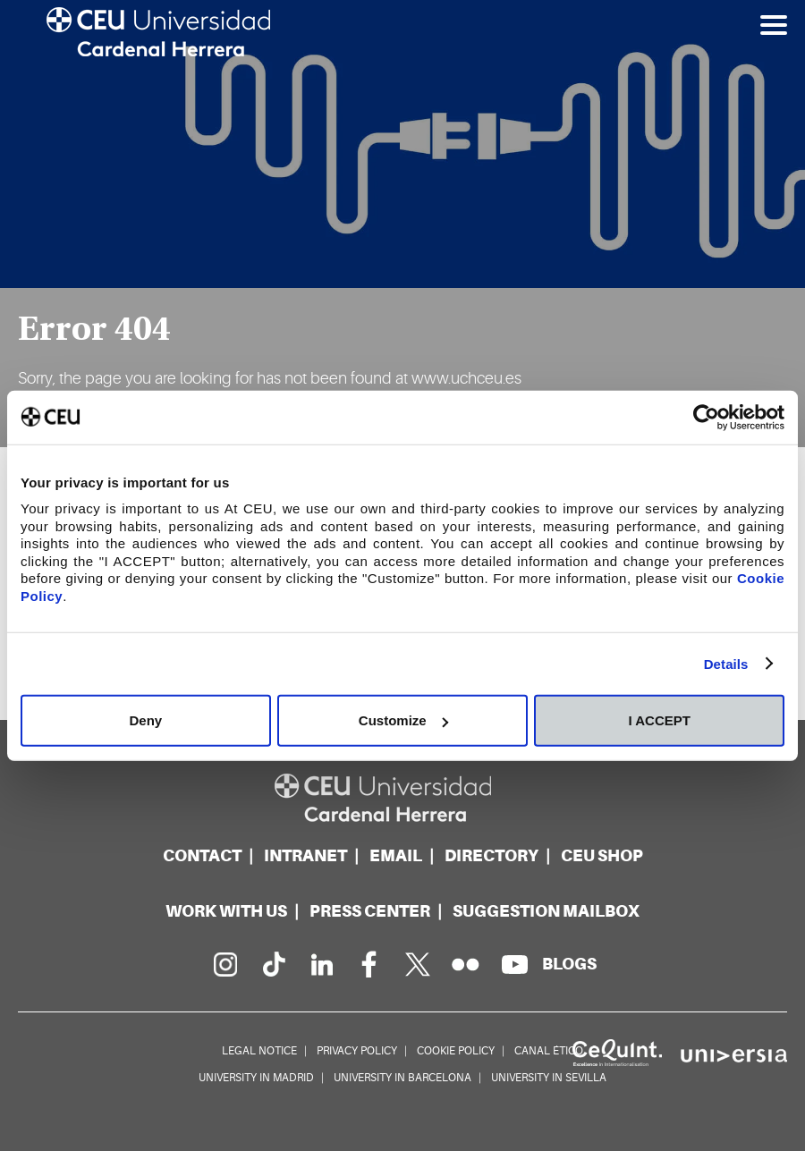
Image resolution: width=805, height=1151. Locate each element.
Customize (403, 720)
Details (726, 663)
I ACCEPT (659, 720)
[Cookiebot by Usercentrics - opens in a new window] (706, 416)
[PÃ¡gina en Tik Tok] (272, 964)
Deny (145, 720)
